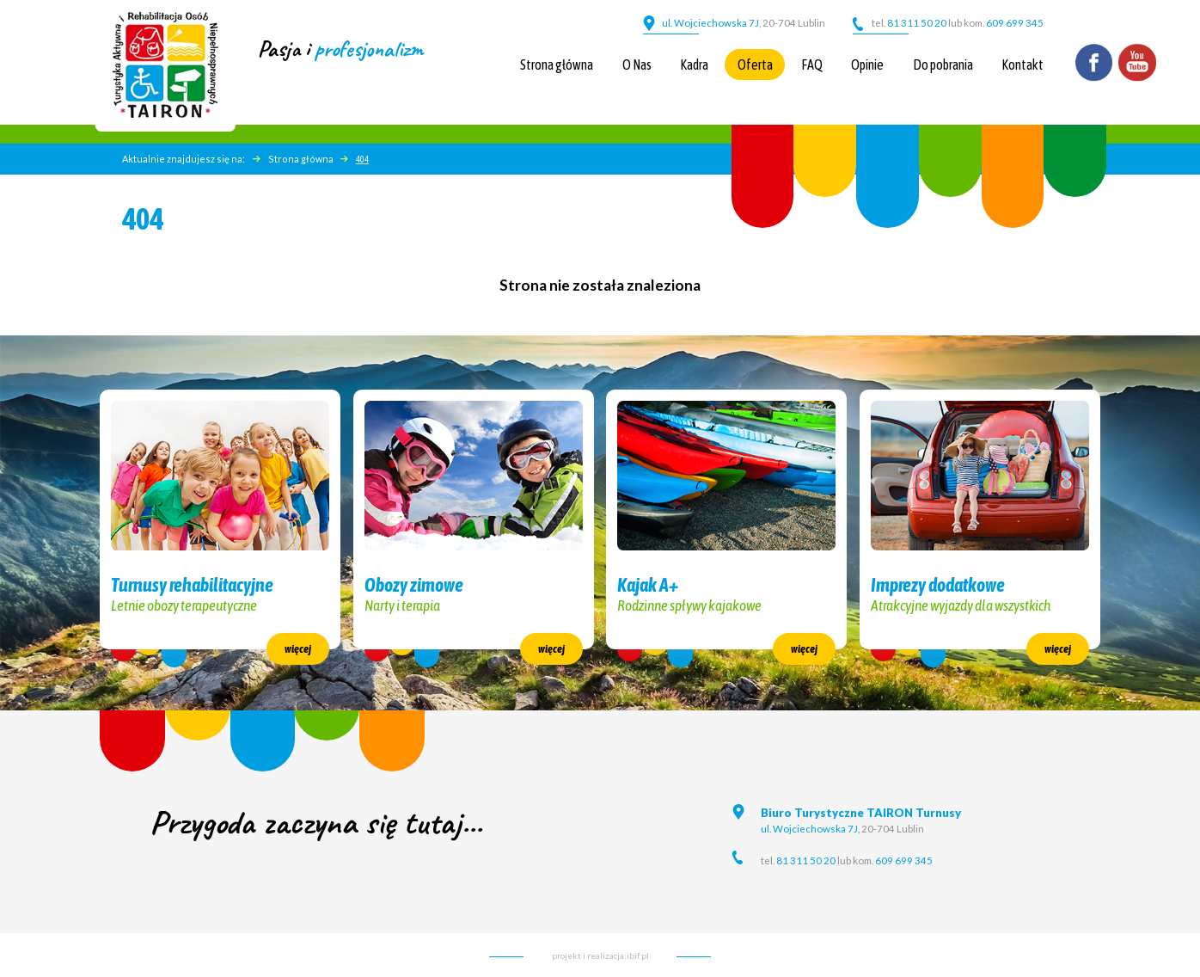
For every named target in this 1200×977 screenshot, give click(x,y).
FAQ (812, 64)
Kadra (694, 64)
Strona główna (556, 64)
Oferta (755, 64)
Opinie (867, 64)
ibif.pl (638, 955)
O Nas (637, 64)
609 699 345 (1015, 22)
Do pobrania (943, 64)
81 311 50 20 (915, 22)
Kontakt (1022, 64)
